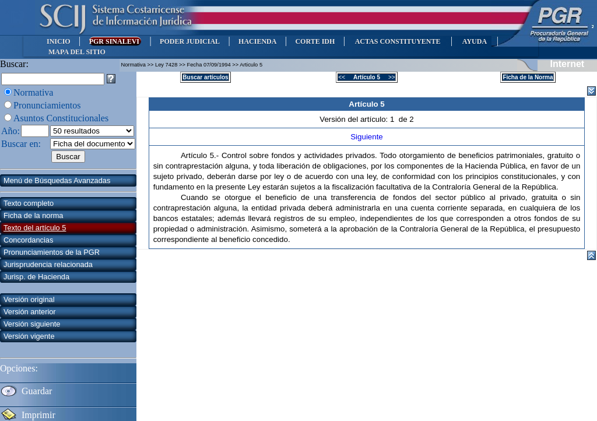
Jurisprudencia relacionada (48, 264)
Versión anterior (29, 311)
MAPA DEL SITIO (77, 52)
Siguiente (366, 136)
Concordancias (28, 240)
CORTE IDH (315, 41)
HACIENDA (257, 41)
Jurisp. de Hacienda (36, 276)
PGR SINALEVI (115, 41)
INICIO (59, 41)
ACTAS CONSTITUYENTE (397, 41)
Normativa (33, 92)
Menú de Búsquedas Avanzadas (56, 180)
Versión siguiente (31, 324)
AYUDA (474, 41)
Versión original (29, 299)
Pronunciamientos (47, 105)
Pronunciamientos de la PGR (51, 252)
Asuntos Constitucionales (60, 118)
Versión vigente (29, 336)
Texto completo (28, 203)
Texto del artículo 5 (34, 227)
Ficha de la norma (33, 215)
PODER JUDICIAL (190, 41)
